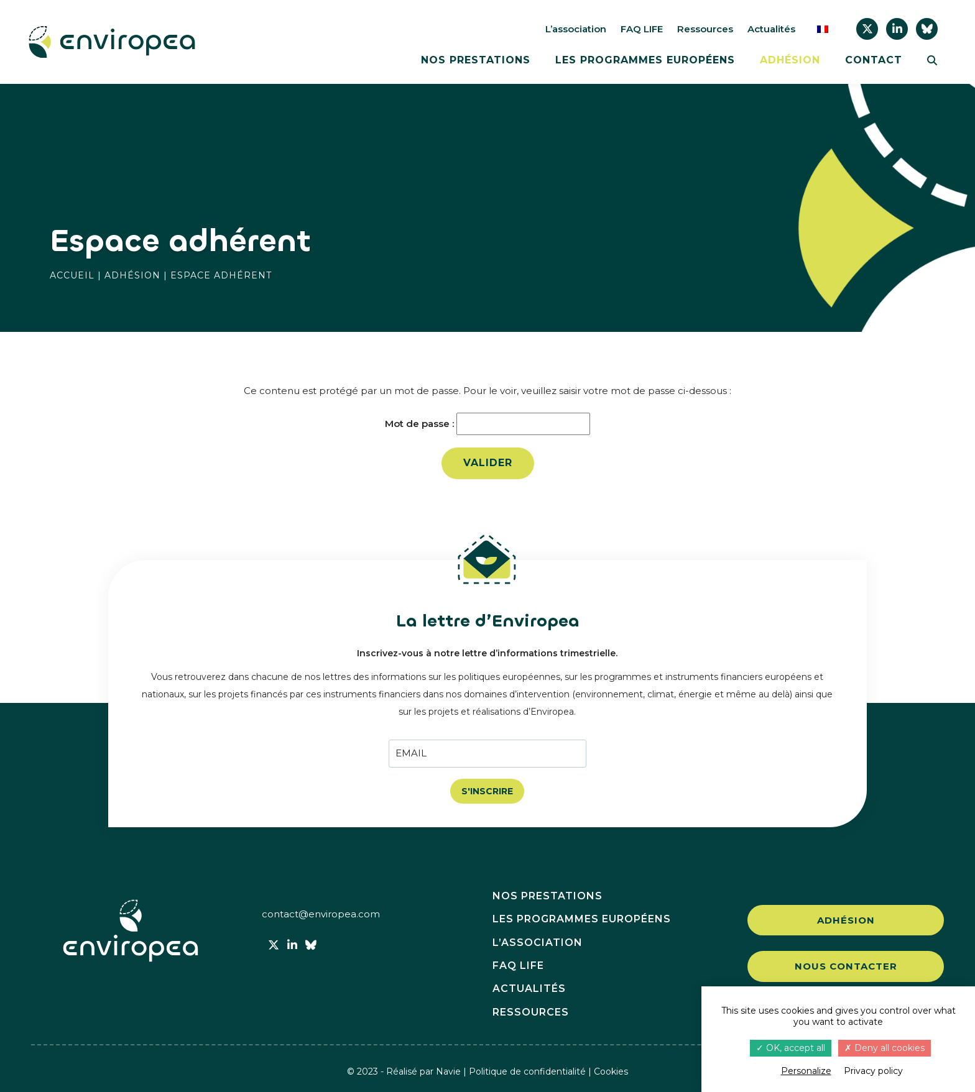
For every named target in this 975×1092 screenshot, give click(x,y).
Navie (448, 1071)
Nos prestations (475, 60)
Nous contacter (846, 966)
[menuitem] (822, 29)
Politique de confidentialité (527, 1071)
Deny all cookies (884, 1047)
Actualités (771, 29)
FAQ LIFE (642, 29)
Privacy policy (873, 1070)
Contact (873, 60)
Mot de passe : (487, 424)
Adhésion (790, 60)
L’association (575, 29)
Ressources (705, 29)
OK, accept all (790, 1047)
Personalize (806, 1070)
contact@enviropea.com (321, 914)
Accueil (72, 275)
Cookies (611, 1071)
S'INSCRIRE (487, 791)
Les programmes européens (645, 60)
